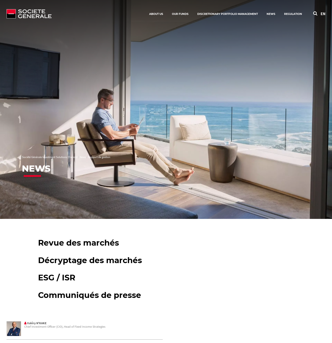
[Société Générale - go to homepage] (55, 13)
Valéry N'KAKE (37, 323)
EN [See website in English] (323, 13)
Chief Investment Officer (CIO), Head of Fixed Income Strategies (64, 327)
